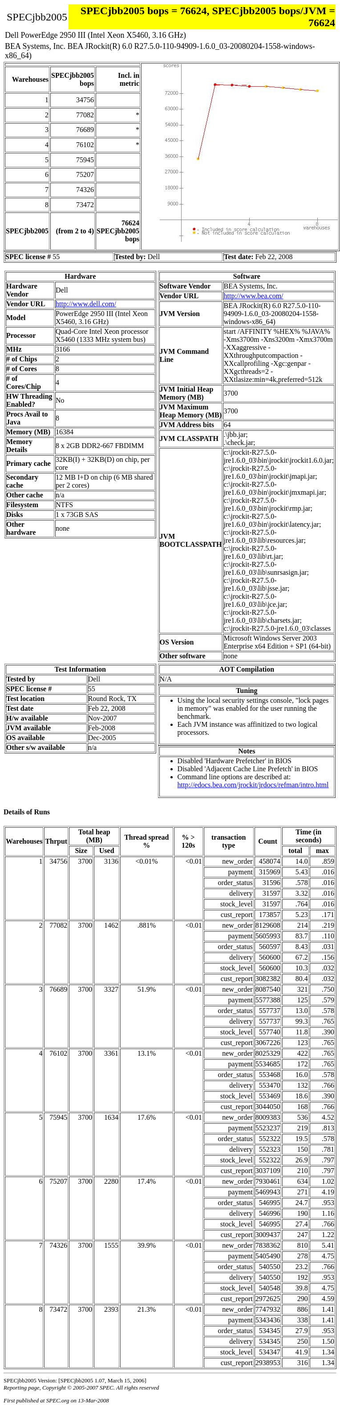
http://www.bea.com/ (253, 296)
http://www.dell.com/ (86, 304)
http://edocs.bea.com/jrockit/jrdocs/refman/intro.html (253, 785)
